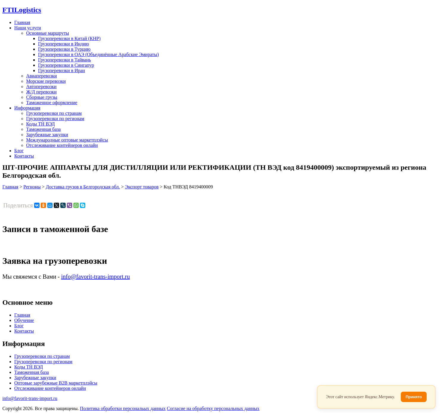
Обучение (24, 320)
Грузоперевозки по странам (54, 113)
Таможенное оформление (51, 102)
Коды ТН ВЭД (40, 123)
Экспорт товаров (142, 186)
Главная (22, 22)
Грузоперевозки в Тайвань (64, 59)
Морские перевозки (46, 81)
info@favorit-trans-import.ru (95, 276)
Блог (19, 150)
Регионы (32, 186)
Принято (414, 397)
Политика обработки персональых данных (122, 408)
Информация (27, 107)
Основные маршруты (47, 33)
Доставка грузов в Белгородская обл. (83, 186)
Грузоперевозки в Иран (61, 70)
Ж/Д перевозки (41, 91)
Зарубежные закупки (47, 134)
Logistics (21, 10)
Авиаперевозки (41, 75)
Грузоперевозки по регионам (55, 118)
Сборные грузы (41, 97)
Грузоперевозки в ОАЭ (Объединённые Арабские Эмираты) (98, 54)
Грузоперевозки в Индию (63, 43)
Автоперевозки (41, 86)
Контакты (24, 155)
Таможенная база (43, 129)
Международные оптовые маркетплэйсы (67, 139)
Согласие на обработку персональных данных (213, 408)
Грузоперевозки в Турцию (64, 49)
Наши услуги (27, 27)
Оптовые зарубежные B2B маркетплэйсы (55, 382)
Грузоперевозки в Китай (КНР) (69, 38)
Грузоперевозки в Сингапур (66, 65)
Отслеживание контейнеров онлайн (62, 145)
